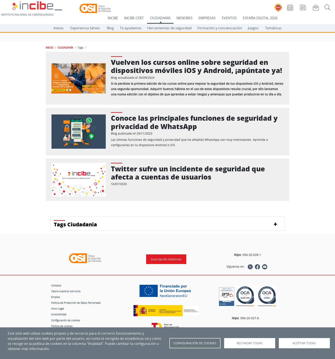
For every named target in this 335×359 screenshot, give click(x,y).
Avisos (58, 28)
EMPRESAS (207, 18)
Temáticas (273, 28)
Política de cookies (62, 326)
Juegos (253, 28)
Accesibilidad (58, 314)
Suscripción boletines (166, 259)
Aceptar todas (304, 343)
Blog (110, 28)
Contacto (56, 285)
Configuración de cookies (65, 320)
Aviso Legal (57, 308)
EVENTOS (229, 18)
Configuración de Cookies (194, 343)
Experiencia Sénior (85, 28)
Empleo (55, 297)
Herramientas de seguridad (169, 28)
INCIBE (113, 18)
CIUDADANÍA (160, 18)
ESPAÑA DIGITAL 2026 (260, 18)
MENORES (184, 18)
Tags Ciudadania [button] (75, 224)
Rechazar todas (250, 343)
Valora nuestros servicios (66, 291)
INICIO (49, 47)
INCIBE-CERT (134, 18)
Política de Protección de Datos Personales (76, 302)
